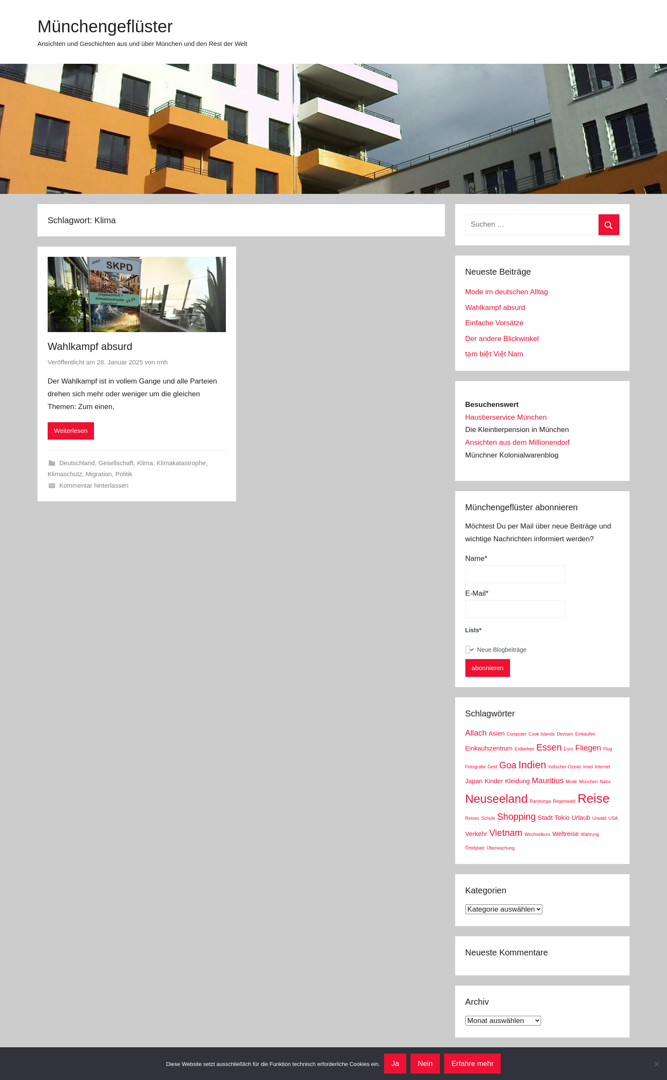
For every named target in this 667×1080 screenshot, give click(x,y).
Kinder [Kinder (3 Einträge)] (494, 780)
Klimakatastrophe (181, 462)
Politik (123, 473)
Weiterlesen (71, 430)
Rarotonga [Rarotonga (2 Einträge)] (540, 801)
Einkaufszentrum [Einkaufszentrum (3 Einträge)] (489, 748)
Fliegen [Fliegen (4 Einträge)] (588, 747)
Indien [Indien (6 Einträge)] (532, 764)
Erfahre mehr (472, 1064)
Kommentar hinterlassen (94, 485)
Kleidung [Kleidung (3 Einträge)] (517, 780)
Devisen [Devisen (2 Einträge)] (565, 733)
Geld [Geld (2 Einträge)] (492, 766)
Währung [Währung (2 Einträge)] (590, 834)
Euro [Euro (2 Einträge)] (568, 748)
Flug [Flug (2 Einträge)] (607, 748)
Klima (145, 462)
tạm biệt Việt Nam (494, 354)
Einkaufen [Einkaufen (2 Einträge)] (585, 733)
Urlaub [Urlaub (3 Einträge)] (580, 817)
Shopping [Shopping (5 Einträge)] (516, 817)
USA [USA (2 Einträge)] (613, 818)
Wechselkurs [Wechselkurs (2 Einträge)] (537, 834)
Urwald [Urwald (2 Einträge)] (599, 818)
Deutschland (77, 462)
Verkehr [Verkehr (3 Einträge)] (476, 833)
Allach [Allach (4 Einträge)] (476, 732)
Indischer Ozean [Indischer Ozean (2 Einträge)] (564, 766)
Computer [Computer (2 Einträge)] (517, 733)
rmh (162, 362)
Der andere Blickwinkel (502, 339)
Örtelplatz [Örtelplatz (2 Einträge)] (475, 847)
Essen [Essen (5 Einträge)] (549, 747)
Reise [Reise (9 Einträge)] (594, 798)
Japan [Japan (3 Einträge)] (474, 780)
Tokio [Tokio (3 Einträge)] (562, 817)
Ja (395, 1064)
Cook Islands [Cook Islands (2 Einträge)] (542, 733)
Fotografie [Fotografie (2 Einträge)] (475, 766)
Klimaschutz (65, 473)
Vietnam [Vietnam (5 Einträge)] (505, 833)
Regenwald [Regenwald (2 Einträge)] (564, 801)
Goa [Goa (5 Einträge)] (508, 765)
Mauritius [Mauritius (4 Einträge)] (548, 780)
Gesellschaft (116, 462)
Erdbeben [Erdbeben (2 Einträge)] (524, 748)
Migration (99, 473)
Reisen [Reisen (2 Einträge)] (472, 818)
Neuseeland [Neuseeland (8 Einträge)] (496, 798)
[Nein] (656, 1064)
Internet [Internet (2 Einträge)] (602, 766)
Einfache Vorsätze (494, 323)
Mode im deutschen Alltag (506, 292)
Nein (425, 1064)
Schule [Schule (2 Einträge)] (489, 818)
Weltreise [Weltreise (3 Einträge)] (565, 833)
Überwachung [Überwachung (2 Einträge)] (501, 847)
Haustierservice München (506, 417)
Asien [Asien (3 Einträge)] (497, 733)
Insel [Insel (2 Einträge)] (588, 766)
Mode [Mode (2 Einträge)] (571, 781)
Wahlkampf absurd (90, 346)
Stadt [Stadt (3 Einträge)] (545, 817)
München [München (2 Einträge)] (588, 781)
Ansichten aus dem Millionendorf (517, 442)
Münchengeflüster (105, 26)
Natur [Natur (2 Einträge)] (605, 781)
